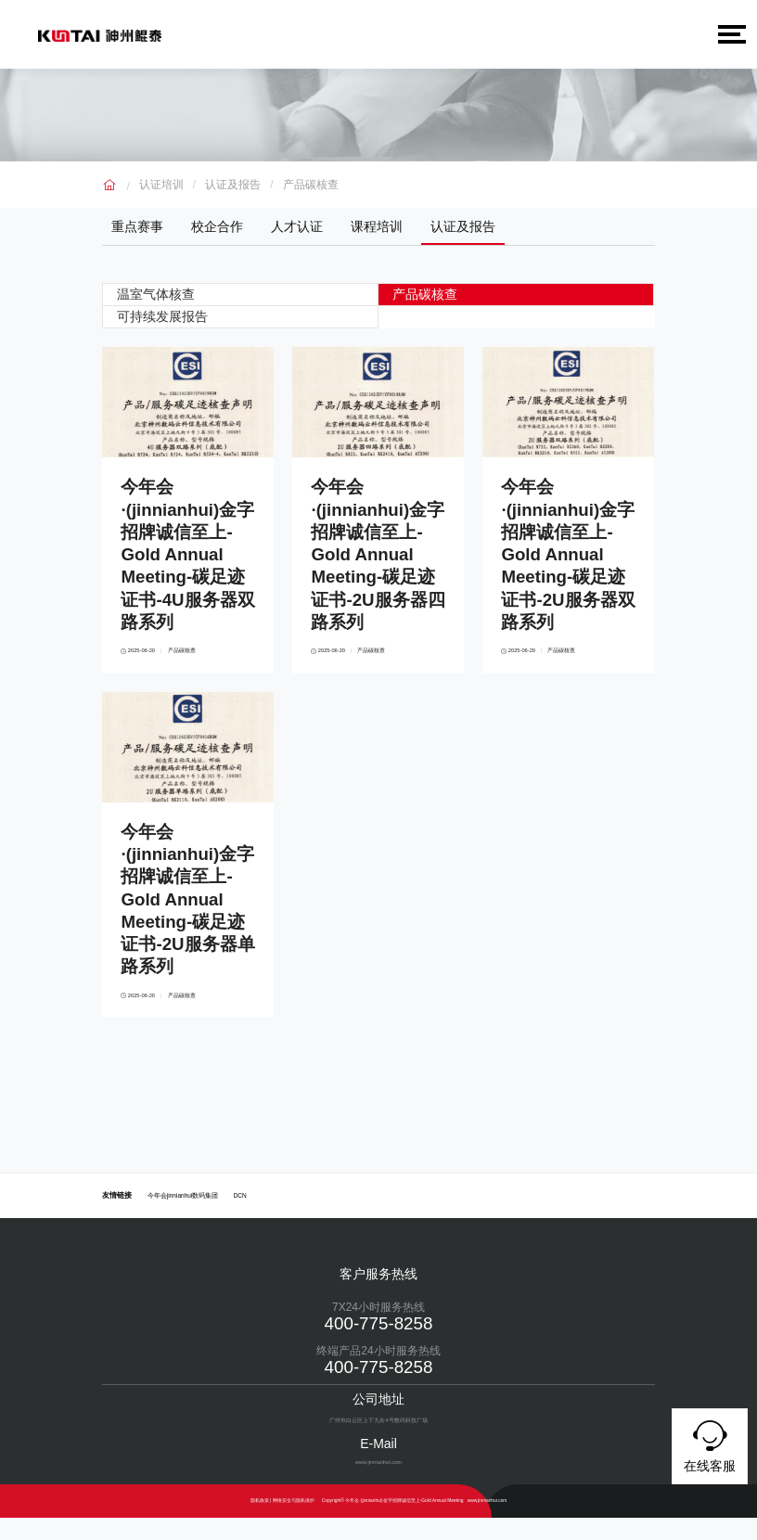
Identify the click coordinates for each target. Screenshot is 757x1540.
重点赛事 (137, 226)
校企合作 (217, 226)
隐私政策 (259, 1523)
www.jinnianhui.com (487, 1523)
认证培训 (161, 184)
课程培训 (377, 226)
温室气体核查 (158, 294)
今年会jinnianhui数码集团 (183, 1217)
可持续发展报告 (164, 315)
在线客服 (710, 1443)
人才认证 (297, 226)
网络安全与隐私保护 (293, 1523)
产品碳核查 (311, 184)
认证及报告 (233, 184)
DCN (240, 1217)
